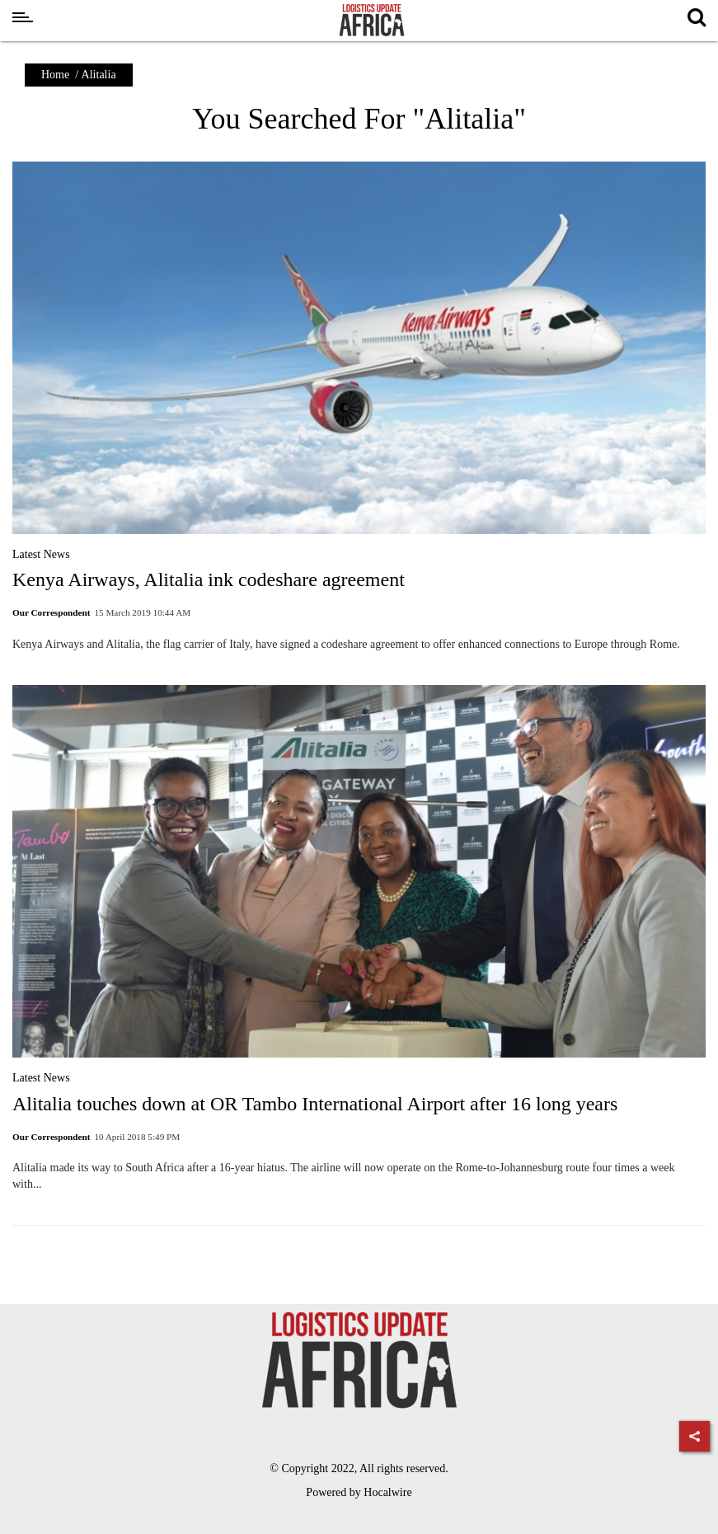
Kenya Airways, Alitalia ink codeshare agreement (208, 579)
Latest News (41, 554)
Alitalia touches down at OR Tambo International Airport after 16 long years (314, 1103)
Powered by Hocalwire (358, 1492)
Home (55, 74)
